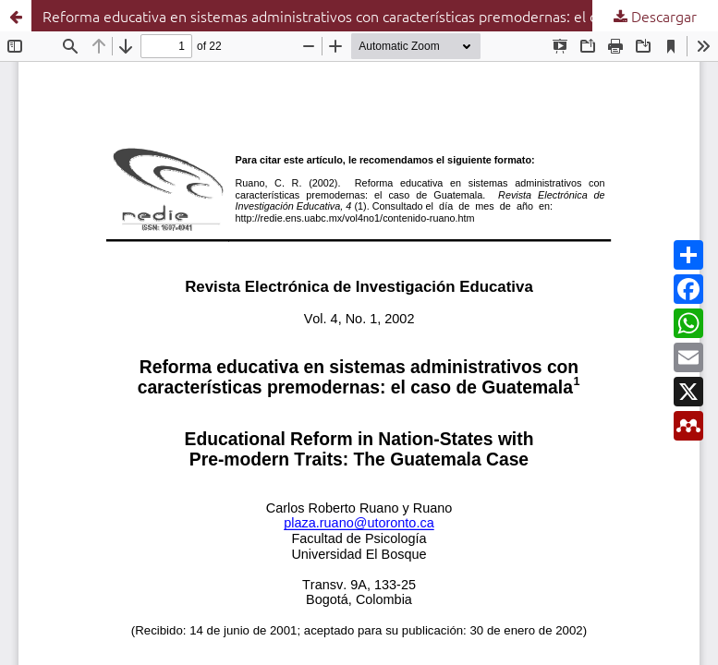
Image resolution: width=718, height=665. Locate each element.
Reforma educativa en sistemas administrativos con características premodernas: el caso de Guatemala (378, 16)
